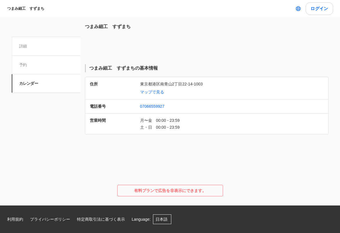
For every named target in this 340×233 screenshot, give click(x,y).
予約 (23, 64)
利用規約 (15, 219)
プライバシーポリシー (50, 219)
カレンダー (29, 83)
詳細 (23, 46)
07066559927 (152, 106)
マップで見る (152, 92)
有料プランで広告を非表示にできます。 (170, 190)
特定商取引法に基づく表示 (101, 219)
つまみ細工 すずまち (25, 8)
